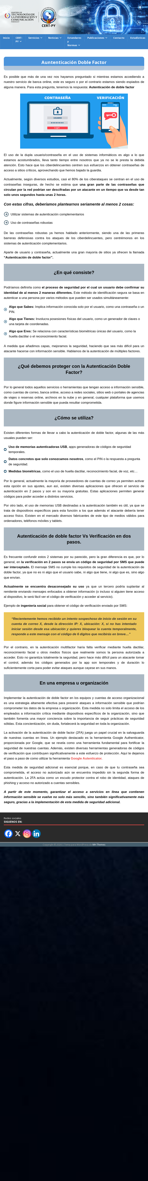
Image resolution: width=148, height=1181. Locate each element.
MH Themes (99, 844)
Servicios (33, 37)
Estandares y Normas (74, 41)
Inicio (6, 37)
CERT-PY (19, 39)
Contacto (118, 37)
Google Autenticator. (86, 758)
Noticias (53, 37)
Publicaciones (95, 37)
